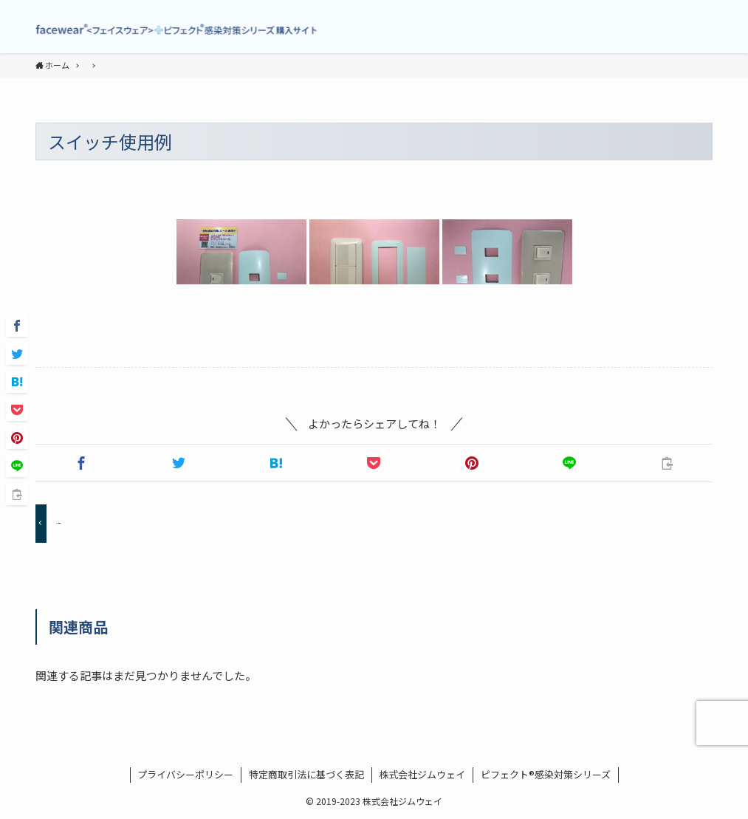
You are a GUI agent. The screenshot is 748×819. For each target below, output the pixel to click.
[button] (81, 463)
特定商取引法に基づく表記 (306, 774)
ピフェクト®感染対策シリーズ (546, 774)
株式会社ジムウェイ (422, 774)
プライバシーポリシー (185, 774)
